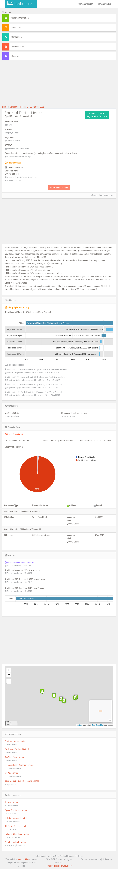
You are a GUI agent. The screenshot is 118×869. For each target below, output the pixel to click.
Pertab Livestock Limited (15, 842)
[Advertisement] (59, 84)
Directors (15, 56)
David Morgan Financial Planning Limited (22, 781)
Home (4, 106)
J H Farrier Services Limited (16, 826)
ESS (36, 106)
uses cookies (23, 859)
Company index (104, 4)
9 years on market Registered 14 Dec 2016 (97, 115)
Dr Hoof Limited (11, 802)
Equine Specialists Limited (16, 810)
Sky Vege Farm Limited (14, 757)
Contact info (16, 37)
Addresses (16, 27)
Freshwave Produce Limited (17, 749)
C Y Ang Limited (11, 773)
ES (31, 106)
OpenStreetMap (98, 725)
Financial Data (18, 46)
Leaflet (79, 725)
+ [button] (9, 670)
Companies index (17, 106)
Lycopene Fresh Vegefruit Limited (19, 765)
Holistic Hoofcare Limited (16, 818)
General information (20, 18)
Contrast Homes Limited (15, 741)
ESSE (42, 106)
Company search (85, 4)
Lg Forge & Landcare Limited (17, 834)
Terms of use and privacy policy (59, 865)
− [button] (9, 674)
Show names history (59, 187)
